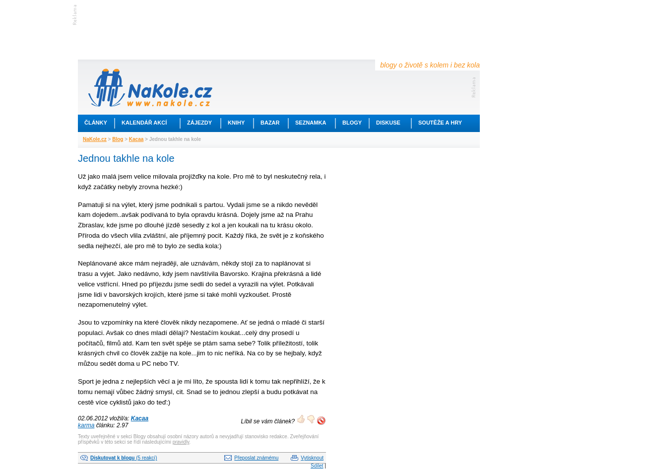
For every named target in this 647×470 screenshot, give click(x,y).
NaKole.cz (95, 139)
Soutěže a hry (440, 123)
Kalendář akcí (144, 123)
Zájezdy (199, 123)
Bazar (270, 123)
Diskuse (388, 123)
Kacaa (136, 139)
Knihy (236, 123)
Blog (117, 139)
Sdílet (317, 466)
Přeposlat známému (256, 458)
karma (86, 425)
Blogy (352, 123)
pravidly (181, 442)
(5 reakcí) (123, 458)
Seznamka (310, 123)
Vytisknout (312, 458)
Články (95, 123)
